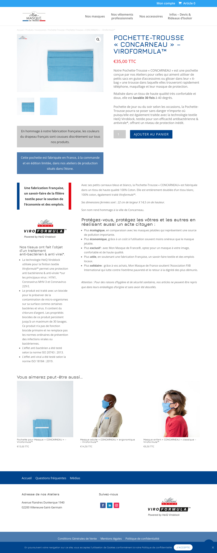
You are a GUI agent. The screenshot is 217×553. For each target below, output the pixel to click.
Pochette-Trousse (56, 29)
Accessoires (40, 29)
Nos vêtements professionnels (122, 16)
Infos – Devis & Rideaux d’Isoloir (180, 16)
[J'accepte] (212, 547)
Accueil (20, 29)
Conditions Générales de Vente (77, 538)
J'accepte (183, 547)
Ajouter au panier (151, 134)
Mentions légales (111, 538)
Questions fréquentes (50, 478)
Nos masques (95, 16)
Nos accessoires (151, 16)
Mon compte (166, 3)
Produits (29, 29)
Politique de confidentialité (142, 538)
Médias (75, 478)
